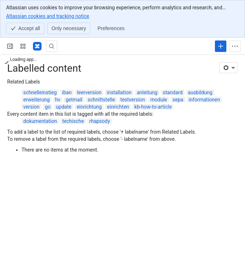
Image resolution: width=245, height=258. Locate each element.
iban (67, 92)
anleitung (147, 92)
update (63, 107)
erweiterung (36, 99)
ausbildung (200, 92)
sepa (178, 99)
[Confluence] (37, 46)
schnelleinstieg (40, 92)
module (158, 99)
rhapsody (99, 121)
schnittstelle (101, 99)
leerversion (89, 92)
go (48, 107)
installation (119, 92)
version (31, 107)
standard (172, 92)
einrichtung (89, 107)
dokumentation (40, 121)
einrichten (118, 107)
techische (73, 121)
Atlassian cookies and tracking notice (47, 16)
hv (58, 99)
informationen (204, 99)
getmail (74, 99)
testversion (132, 99)
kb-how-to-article (153, 107)
